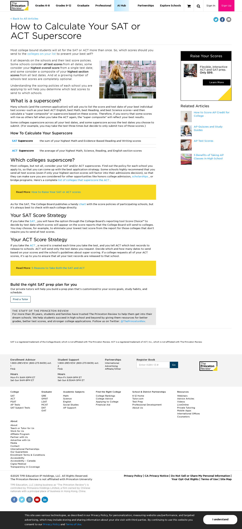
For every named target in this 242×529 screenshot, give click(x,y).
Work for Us (17, 431)
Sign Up (226, 5)
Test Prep (137, 401)
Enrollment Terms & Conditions (27, 455)
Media (13, 443)
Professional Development (147, 404)
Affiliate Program (19, 434)
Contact (14, 446)
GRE (43, 395)
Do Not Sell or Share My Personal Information (200, 475)
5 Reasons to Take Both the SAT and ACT (58, 268)
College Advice (104, 398)
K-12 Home (138, 395)
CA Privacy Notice (156, 475)
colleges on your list (42, 53)
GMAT (44, 398)
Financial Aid (103, 404)
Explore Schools (170, 5)
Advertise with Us (20, 440)
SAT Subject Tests (20, 407)
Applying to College (107, 401)
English (67, 401)
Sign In (210, 5)
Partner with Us (19, 437)
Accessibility (17, 458)
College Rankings (105, 395)
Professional (103, 5)
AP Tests (15, 404)
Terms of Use (73, 524)
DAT (43, 407)
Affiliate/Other (113, 369)
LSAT (44, 401)
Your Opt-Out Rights (185, 479)
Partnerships (146, 5)
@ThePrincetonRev (133, 321)
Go (174, 364)
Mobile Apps (184, 410)
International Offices (188, 413)
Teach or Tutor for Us (22, 428)
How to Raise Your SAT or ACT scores (56, 192)
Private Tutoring (186, 407)
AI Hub (121, 5)
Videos (181, 401)
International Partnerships (24, 449)
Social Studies (71, 404)
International (112, 363)
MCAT (44, 404)
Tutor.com (137, 398)
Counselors (183, 416)
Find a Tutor (20, 299)
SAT (15, 140)
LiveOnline (183, 404)
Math (66, 395)
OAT (43, 410)
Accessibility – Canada (23, 460)
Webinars (182, 395)
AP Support (69, 407)
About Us (137, 407)
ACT (15, 150)
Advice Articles (185, 398)
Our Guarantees (19, 452)
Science (67, 398)
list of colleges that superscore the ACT (84, 180)
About (13, 425)
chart (83, 204)
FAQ (12, 369)
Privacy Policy (51, 524)
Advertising (111, 366)
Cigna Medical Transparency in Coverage (25, 465)
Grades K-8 (42, 5)
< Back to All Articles (24, 18)
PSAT (13, 401)
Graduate (83, 5)
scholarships (140, 176)
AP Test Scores (203, 140)
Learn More (216, 82)
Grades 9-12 (63, 5)
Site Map (226, 479)
